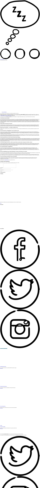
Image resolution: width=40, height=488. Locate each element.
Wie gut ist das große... (2, 427)
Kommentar (1, 168)
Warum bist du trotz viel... (3, 367)
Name (1, 169)
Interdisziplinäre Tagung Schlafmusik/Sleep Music (5, 115)
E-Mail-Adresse (2, 170)
